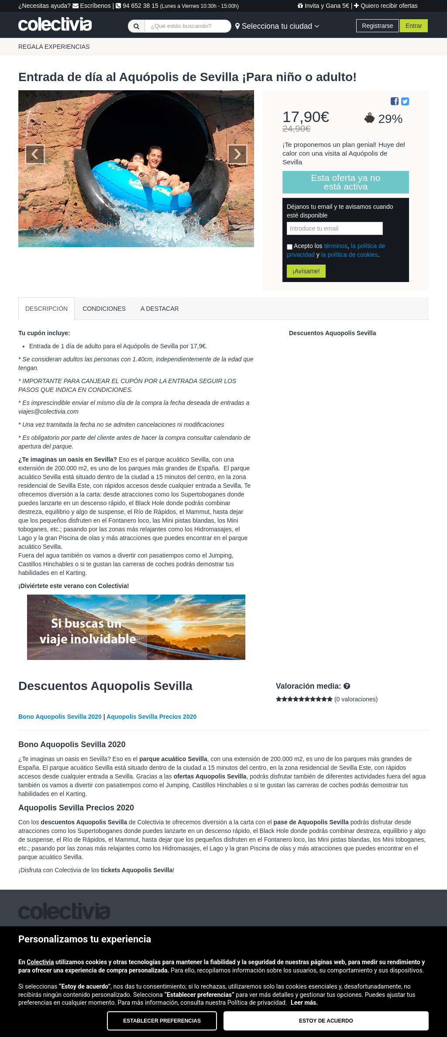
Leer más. (304, 1002)
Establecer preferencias (162, 1021)
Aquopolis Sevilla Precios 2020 (151, 716)
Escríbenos (91, 5)
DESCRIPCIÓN (46, 308)
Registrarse (377, 25)
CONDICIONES (104, 308)
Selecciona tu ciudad (277, 26)
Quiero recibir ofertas (386, 5)
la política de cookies (349, 254)
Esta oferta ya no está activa (346, 182)
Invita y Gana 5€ (323, 5)
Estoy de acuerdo (326, 1021)
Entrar (414, 25)
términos (335, 245)
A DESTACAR (160, 308)
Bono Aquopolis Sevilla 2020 (60, 716)
